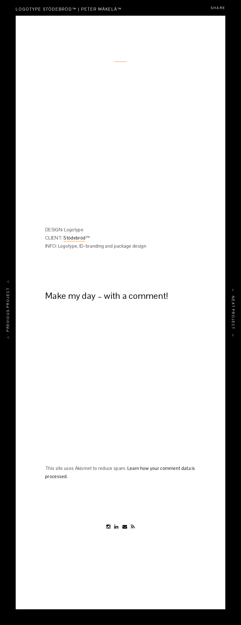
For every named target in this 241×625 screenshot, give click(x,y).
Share (218, 8)
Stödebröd (74, 238)
